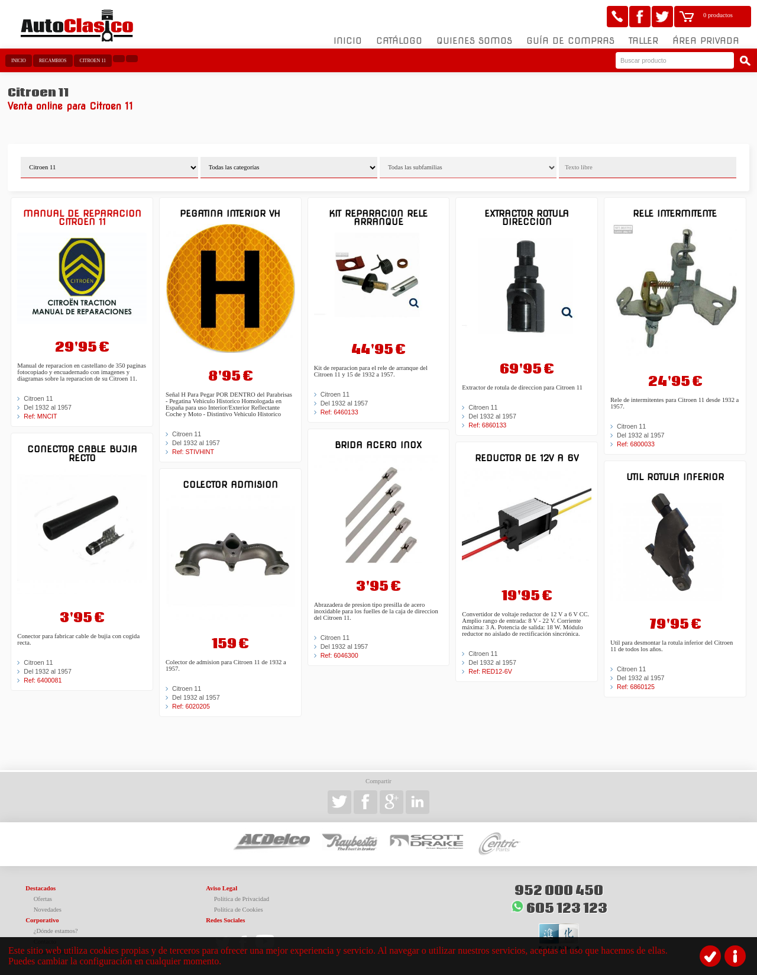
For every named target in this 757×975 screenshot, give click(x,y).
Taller (643, 41)
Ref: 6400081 (43, 680)
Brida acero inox (378, 445)
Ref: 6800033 (636, 444)
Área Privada (705, 41)
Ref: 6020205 (191, 706)
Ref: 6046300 (339, 655)
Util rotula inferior (675, 477)
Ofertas (43, 899)
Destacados (40, 888)
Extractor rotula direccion (526, 217)
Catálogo (399, 41)
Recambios (53, 60)
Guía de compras (570, 41)
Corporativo (42, 920)
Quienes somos (474, 41)
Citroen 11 (93, 60)
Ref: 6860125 (636, 686)
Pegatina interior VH (230, 213)
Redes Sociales (225, 920)
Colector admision (230, 485)
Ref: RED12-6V (490, 671)
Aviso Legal (221, 888)
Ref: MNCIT (40, 416)
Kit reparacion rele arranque (378, 217)
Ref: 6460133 (339, 412)
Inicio (348, 41)
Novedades (48, 909)
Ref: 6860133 (487, 425)
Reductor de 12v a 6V (526, 458)
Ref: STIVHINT (193, 451)
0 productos (718, 15)
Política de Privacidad (242, 899)
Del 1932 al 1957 (48, 407)
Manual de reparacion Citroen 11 (82, 217)
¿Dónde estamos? (56, 931)
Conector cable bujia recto (82, 453)
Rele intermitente (675, 213)
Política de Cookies (238, 909)
